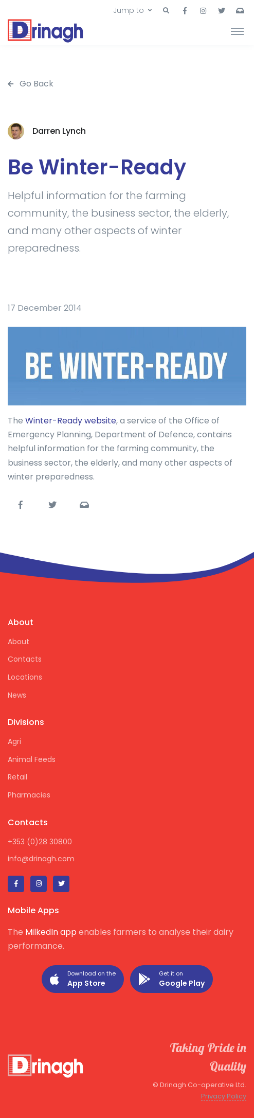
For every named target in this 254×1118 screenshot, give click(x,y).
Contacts (25, 659)
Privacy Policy (223, 1096)
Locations (25, 677)
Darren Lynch (59, 131)
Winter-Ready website (70, 421)
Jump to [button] (128, 10)
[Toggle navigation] (237, 31)
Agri (14, 741)
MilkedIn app (51, 932)
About (18, 641)
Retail (17, 777)
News (17, 695)
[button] (166, 11)
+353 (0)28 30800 (40, 842)
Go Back (30, 84)
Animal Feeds (32, 759)
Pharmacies (29, 795)
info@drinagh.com (41, 859)
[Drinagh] (46, 31)
